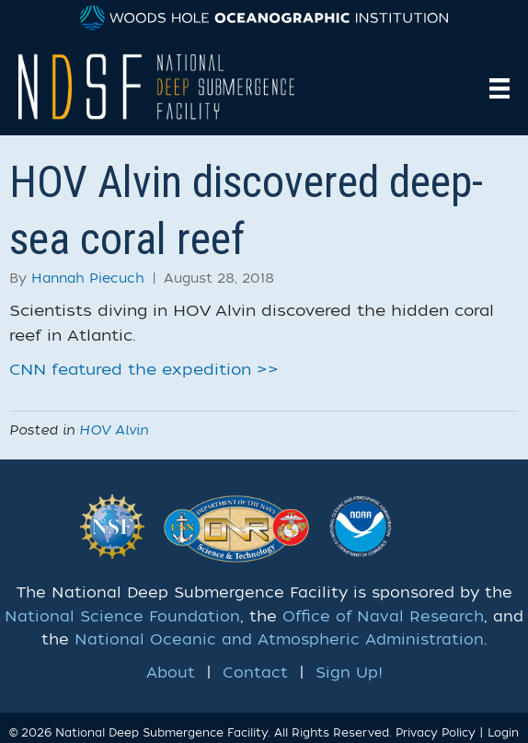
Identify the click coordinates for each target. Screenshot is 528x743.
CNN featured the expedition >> (144, 369)
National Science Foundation (122, 617)
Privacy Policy (436, 733)
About (170, 673)
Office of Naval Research (383, 617)
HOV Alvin (113, 430)
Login (503, 733)
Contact (255, 673)
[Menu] (499, 88)
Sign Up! (349, 673)
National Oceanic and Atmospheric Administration (279, 640)
